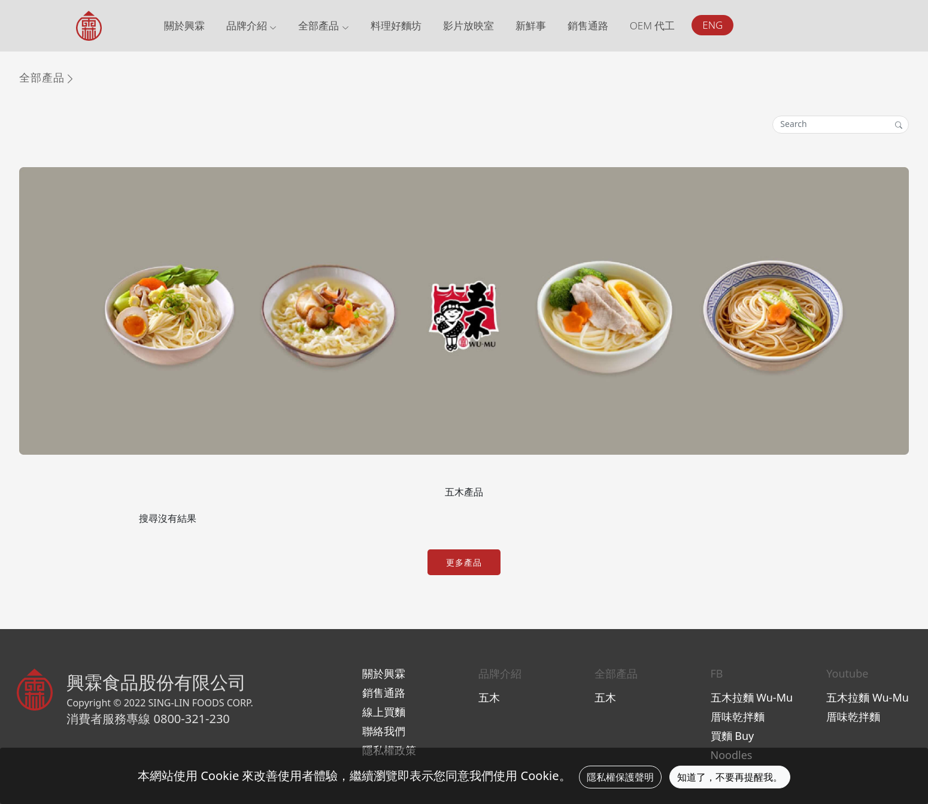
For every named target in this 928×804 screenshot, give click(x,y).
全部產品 (323, 25)
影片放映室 (468, 25)
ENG (712, 25)
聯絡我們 (383, 731)
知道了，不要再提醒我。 (730, 777)
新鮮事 (530, 25)
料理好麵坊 (396, 25)
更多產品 (464, 562)
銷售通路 (588, 25)
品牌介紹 (251, 25)
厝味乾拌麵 (738, 716)
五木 (489, 697)
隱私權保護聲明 (620, 777)
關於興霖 (184, 25)
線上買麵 (383, 712)
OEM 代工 (652, 25)
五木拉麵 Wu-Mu (752, 697)
